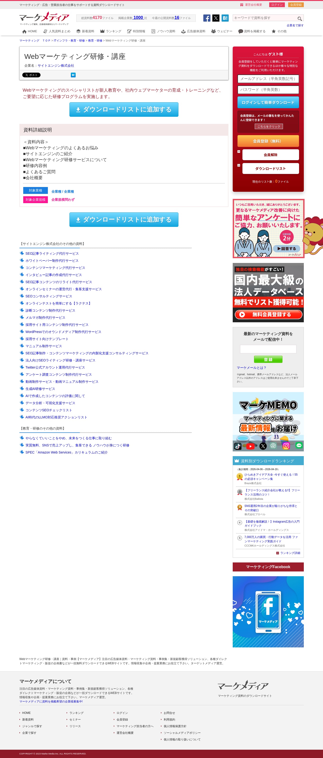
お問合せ (169, 713)
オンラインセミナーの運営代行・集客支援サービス (64, 289)
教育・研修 (95, 40)
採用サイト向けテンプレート (47, 339)
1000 (138, 17)
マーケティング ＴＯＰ (35, 40)
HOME (32, 31)
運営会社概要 (253, 4)
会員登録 (296, 4)
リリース (75, 726)
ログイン (277, 4)
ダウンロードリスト (270, 168)
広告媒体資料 (196, 31)
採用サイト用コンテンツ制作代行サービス (57, 325)
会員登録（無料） (268, 141)
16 (177, 17)
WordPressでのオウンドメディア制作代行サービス (64, 332)
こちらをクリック (268, 126)
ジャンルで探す (32, 726)
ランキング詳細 (290, 553)
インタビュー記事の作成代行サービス (54, 275)
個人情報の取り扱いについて (182, 739)
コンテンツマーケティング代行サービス (55, 268)
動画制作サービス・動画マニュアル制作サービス (62, 382)
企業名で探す (295, 25)
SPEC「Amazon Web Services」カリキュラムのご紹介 (67, 452)
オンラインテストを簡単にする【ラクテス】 (59, 303)
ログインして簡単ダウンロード (268, 102)
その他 (282, 31)
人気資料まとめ (59, 31)
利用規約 (169, 719)
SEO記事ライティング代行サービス (52, 253)
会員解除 (271, 154)
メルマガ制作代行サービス (45, 317)
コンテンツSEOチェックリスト (49, 410)
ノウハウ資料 (166, 31)
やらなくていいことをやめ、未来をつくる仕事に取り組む (69, 438)
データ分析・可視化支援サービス (50, 403)
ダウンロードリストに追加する (124, 109)
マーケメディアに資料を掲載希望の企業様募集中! (51, 701)
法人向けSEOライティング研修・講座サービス (61, 360)
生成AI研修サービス (40, 389)
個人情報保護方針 (175, 726)
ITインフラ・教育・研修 (69, 40)
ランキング (113, 31)
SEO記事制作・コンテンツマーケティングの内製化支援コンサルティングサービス (87, 353)
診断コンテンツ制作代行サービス (50, 310)
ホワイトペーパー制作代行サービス (52, 260)
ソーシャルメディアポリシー (182, 733)
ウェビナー (224, 31)
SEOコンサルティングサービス (49, 296)
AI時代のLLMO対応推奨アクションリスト (56, 417)
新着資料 (88, 31)
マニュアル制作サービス (44, 346)
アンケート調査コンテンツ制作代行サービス (59, 374)
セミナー (75, 719)
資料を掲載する (255, 31)
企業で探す (29, 733)
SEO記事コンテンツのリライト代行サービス (59, 282)
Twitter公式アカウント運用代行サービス (55, 367)
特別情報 (139, 31)
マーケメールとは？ (252, 368)
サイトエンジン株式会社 (56, 65)
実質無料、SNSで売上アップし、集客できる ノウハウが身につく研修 (78, 445)
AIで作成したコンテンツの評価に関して (55, 396)
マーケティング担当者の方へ (135, 726)
